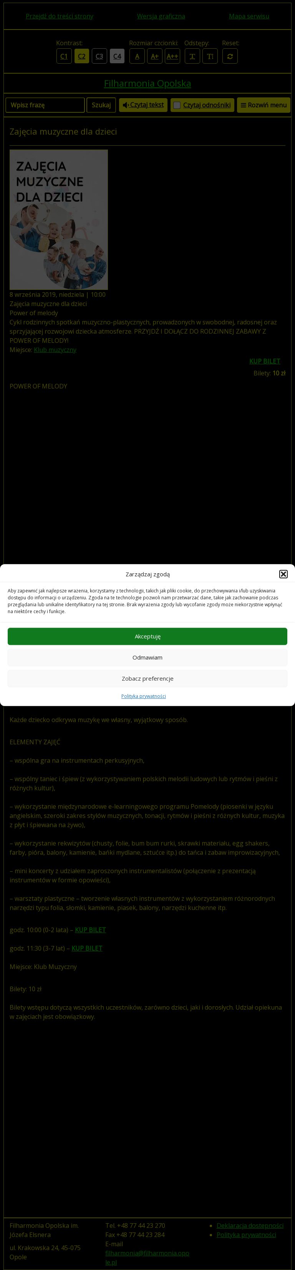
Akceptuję (148, 636)
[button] (283, 574)
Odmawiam (147, 657)
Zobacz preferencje (148, 678)
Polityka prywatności (143, 696)
